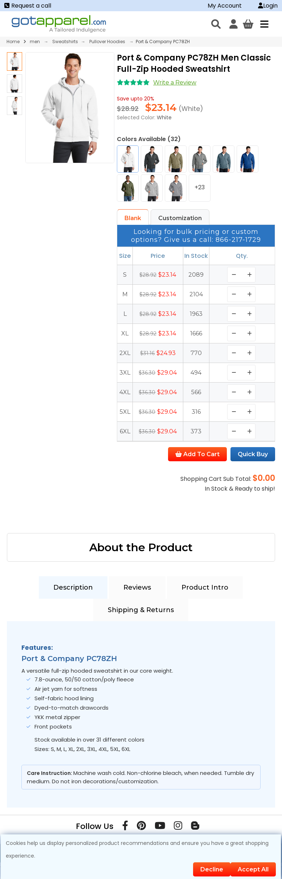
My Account (225, 5)
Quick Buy (253, 454)
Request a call (27, 5)
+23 (200, 187)
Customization (180, 218)
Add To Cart (197, 454)
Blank (132, 218)
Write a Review (174, 82)
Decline (211, 869)
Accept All (253, 869)
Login (268, 5)
